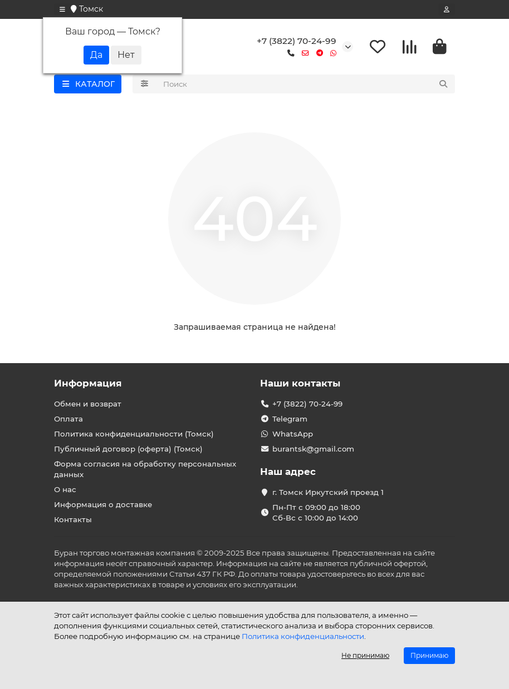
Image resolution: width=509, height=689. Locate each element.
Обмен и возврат (87, 403)
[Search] (306, 84)
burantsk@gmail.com (313, 448)
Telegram (289, 418)
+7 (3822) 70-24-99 (296, 41)
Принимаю (429, 655)
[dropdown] (62, 9)
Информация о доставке (103, 504)
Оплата (68, 418)
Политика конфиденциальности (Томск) (134, 433)
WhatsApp (292, 433)
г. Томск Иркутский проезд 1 (328, 492)
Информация (88, 383)
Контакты (73, 519)
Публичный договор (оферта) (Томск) (128, 448)
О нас (65, 489)
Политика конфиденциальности (303, 636)
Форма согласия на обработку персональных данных (145, 469)
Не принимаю (365, 655)
